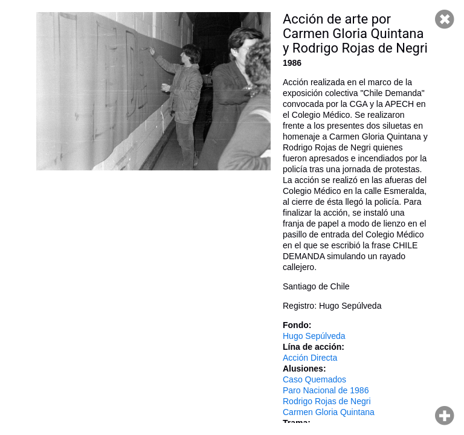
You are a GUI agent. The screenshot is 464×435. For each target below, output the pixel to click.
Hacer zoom (444, 415)
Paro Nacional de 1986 (326, 390)
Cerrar (444, 19)
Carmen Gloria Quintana (329, 412)
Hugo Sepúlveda (314, 336)
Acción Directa (310, 357)
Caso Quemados (314, 379)
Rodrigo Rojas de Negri (327, 401)
